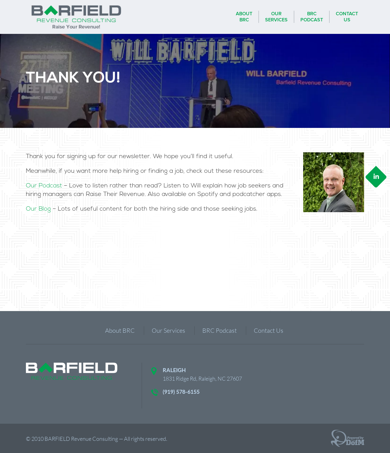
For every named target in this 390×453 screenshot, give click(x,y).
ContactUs (347, 16)
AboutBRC (244, 16)
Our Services (168, 330)
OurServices (276, 16)
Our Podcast (44, 186)
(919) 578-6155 (181, 391)
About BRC (120, 330)
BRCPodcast (311, 16)
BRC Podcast (219, 330)
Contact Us (268, 330)
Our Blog (38, 209)
